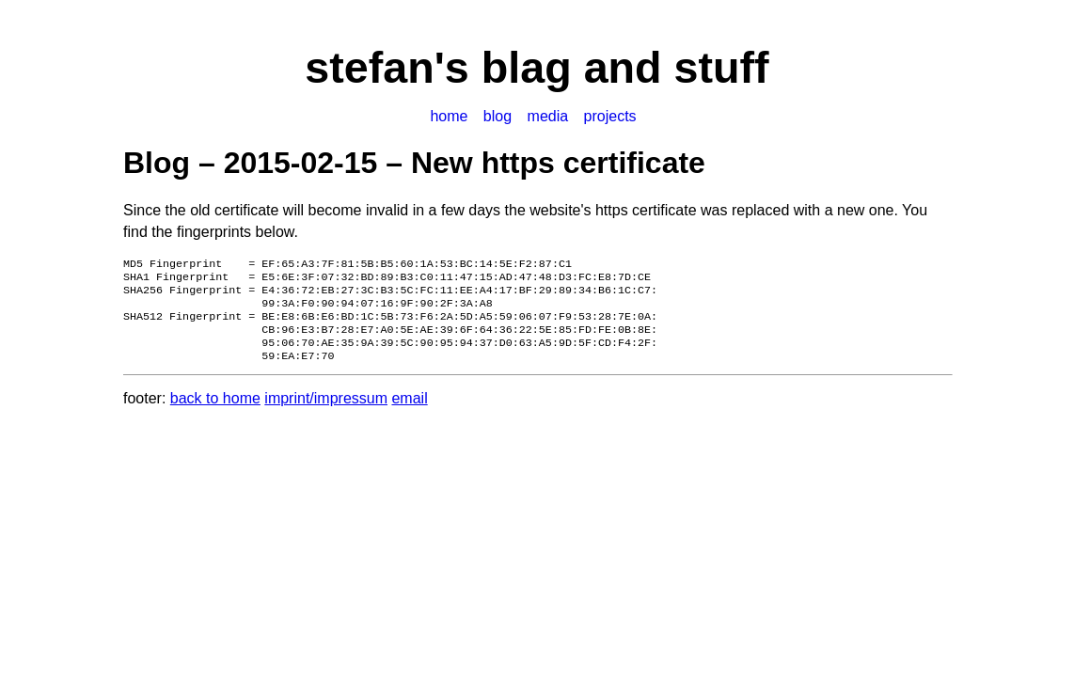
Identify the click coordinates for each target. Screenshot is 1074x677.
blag (527, 67)
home (448, 116)
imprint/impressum (325, 413)
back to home (215, 413)
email (409, 413)
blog (497, 116)
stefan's (393, 67)
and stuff (670, 67)
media (548, 116)
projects (610, 116)
